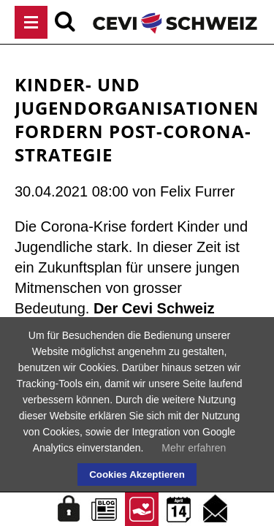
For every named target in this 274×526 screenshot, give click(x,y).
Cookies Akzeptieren (137, 474)
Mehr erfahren (193, 448)
